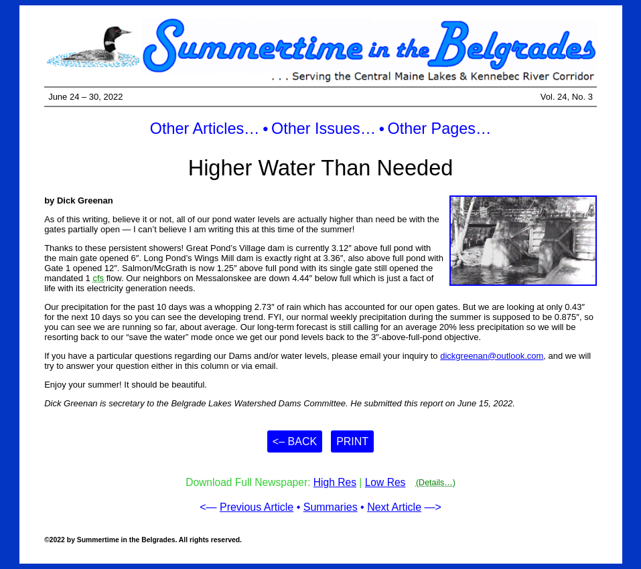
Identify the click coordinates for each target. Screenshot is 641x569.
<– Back (295, 441)
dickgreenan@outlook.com (491, 356)
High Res (334, 482)
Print (352, 441)
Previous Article (256, 507)
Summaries (330, 507)
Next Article (394, 507)
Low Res (385, 482)
